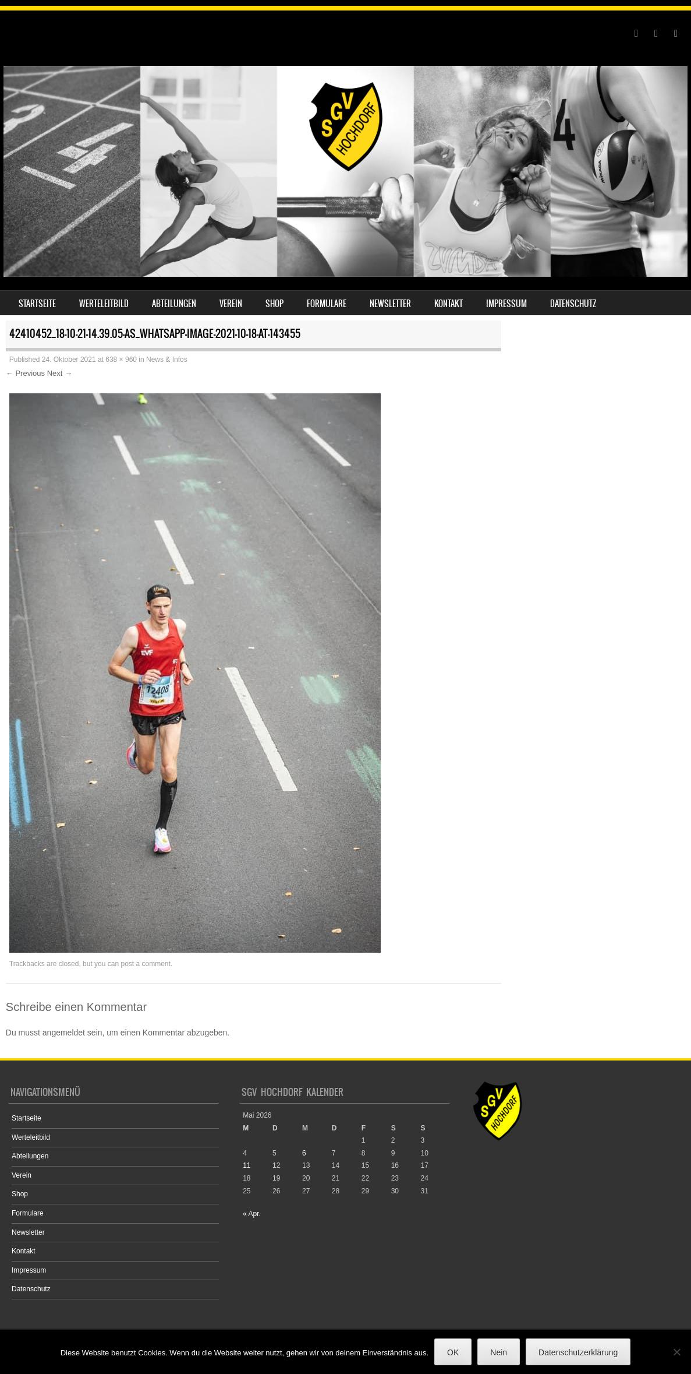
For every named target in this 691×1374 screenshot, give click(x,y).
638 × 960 (121, 359)
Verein (230, 303)
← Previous (25, 373)
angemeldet (63, 1032)
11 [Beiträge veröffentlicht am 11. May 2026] (246, 1165)
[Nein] (676, 1352)
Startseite (37, 303)
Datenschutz (573, 303)
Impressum (506, 303)
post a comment (145, 964)
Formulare (326, 303)
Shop (274, 303)
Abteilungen (174, 303)
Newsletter (390, 303)
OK (453, 1352)
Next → (59, 373)
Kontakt (448, 303)
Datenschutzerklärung (578, 1352)
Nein (498, 1352)
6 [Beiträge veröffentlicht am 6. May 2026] (304, 1153)
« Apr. (252, 1214)
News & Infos (166, 359)
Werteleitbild (104, 303)
